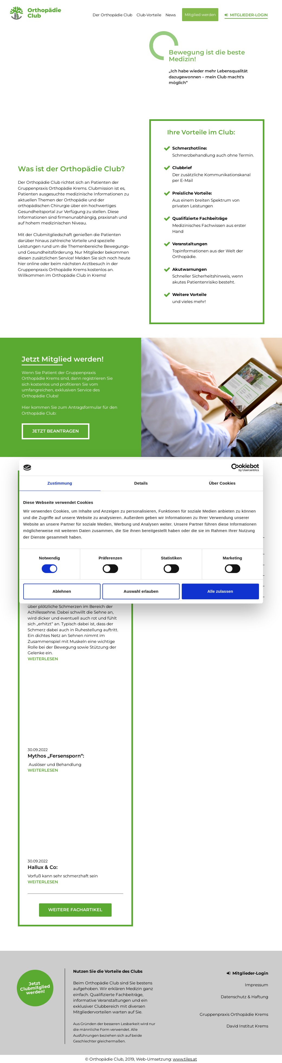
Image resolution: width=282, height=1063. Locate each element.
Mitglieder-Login (247, 972)
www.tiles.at (185, 1058)
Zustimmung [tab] (59, 483)
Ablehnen (62, 591)
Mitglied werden (200, 14)
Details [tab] (141, 483)
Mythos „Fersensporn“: (56, 756)
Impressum (256, 984)
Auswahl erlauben (141, 591)
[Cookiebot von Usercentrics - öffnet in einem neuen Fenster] (235, 467)
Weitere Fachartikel (75, 909)
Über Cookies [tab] (222, 483)
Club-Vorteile (149, 14)
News (171, 14)
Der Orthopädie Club (112, 14)
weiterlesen (43, 658)
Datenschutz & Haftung (244, 996)
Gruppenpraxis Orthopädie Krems (234, 1014)
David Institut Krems (247, 1025)
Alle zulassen (220, 591)
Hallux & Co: (42, 867)
